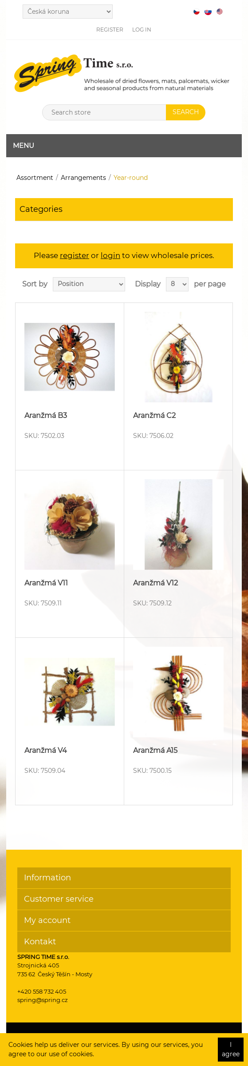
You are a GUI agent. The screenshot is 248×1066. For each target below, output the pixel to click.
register (74, 255)
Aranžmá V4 (45, 750)
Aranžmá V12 (155, 583)
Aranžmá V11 (46, 583)
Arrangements (83, 178)
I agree (231, 1049)
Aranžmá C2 (154, 415)
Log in (141, 29)
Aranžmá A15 (155, 750)
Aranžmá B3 (45, 415)
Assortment (34, 178)
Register (109, 29)
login (110, 255)
